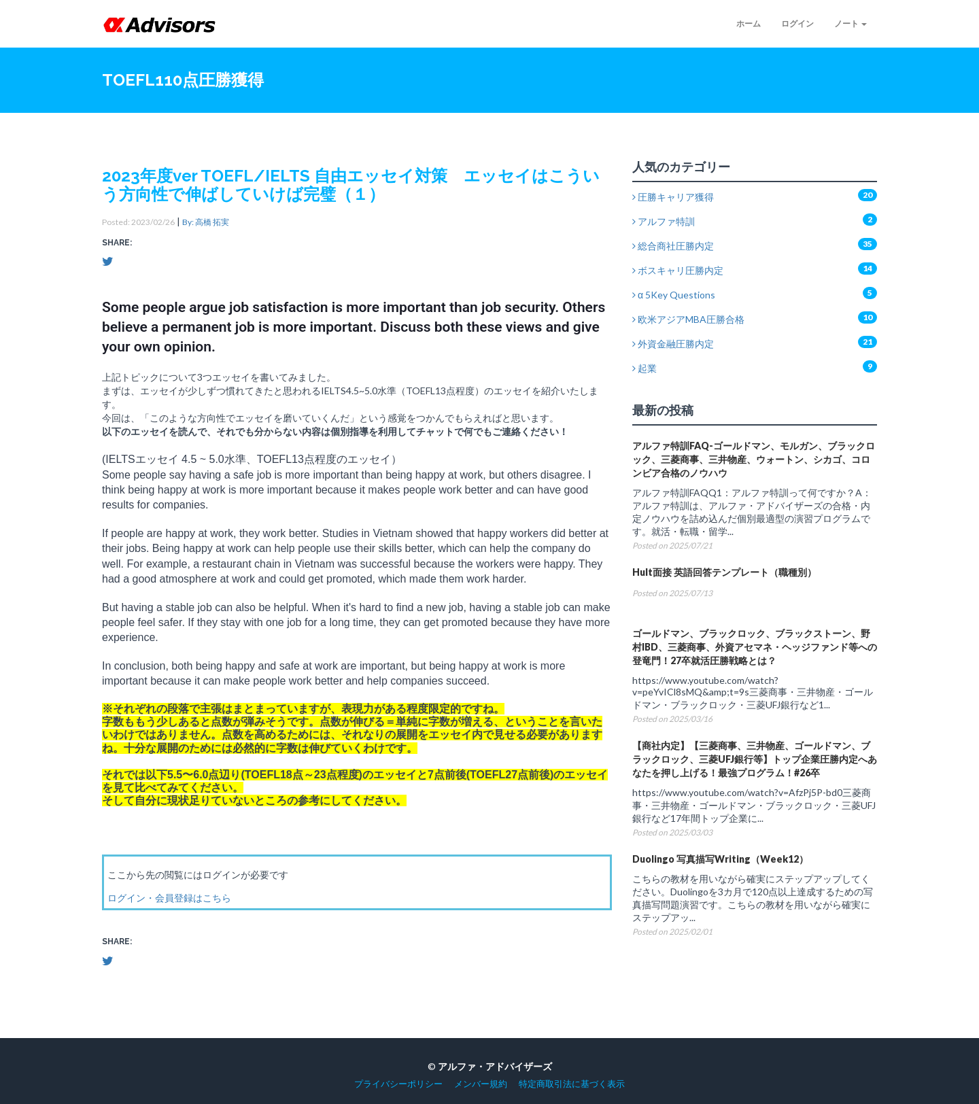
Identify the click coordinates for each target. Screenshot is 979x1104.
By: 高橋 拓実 (205, 222)
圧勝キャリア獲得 (673, 197)
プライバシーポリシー (398, 1084)
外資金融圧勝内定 (673, 343)
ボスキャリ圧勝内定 (677, 270)
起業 (644, 368)
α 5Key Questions (673, 294)
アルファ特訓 (663, 221)
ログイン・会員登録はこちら (169, 897)
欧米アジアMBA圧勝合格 (688, 319)
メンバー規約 (480, 1084)
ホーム (748, 23)
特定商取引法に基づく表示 (572, 1084)
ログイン (797, 23)
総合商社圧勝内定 (673, 246)
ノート (850, 23)
